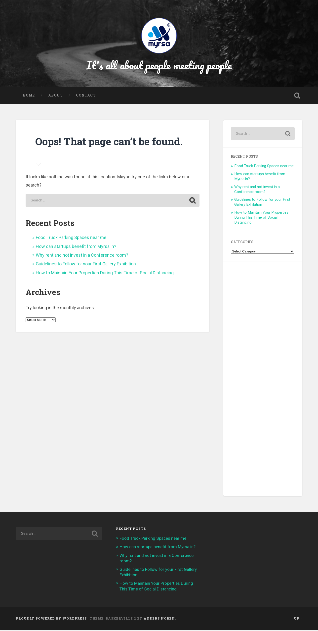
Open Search (297, 96)
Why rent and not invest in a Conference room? (82, 256)
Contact (86, 96)
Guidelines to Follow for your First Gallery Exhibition (86, 265)
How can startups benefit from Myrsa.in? (76, 247)
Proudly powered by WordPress (51, 619)
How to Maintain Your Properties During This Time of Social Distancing (105, 273)
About (55, 96)
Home (29, 96)
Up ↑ (298, 619)
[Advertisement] (263, 380)
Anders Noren (159, 619)
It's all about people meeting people (159, 65)
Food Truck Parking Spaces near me (71, 238)
